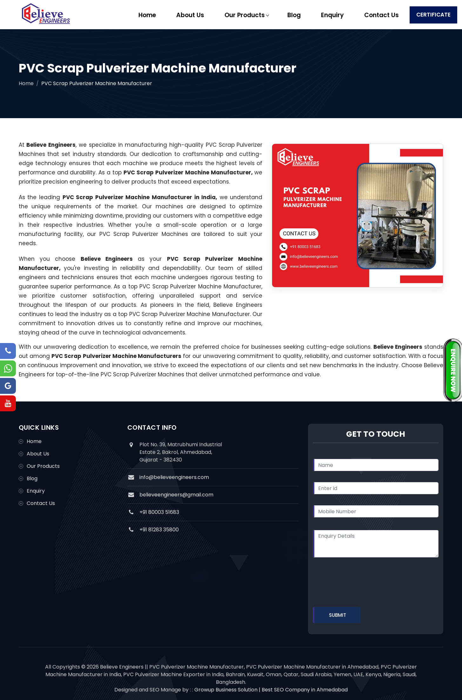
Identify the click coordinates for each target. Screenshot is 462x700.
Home (147, 15)
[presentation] (361, 583)
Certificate (433, 14)
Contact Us (381, 15)
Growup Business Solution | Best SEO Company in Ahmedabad (271, 689)
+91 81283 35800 (159, 529)
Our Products (244, 15)
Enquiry (332, 15)
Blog (294, 15)
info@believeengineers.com (174, 477)
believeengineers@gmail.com (176, 494)
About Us (190, 15)
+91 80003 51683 (159, 512)
